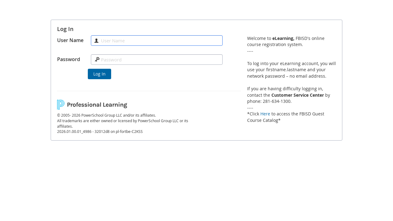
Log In (99, 74)
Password (68, 59)
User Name (70, 40)
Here (265, 114)
